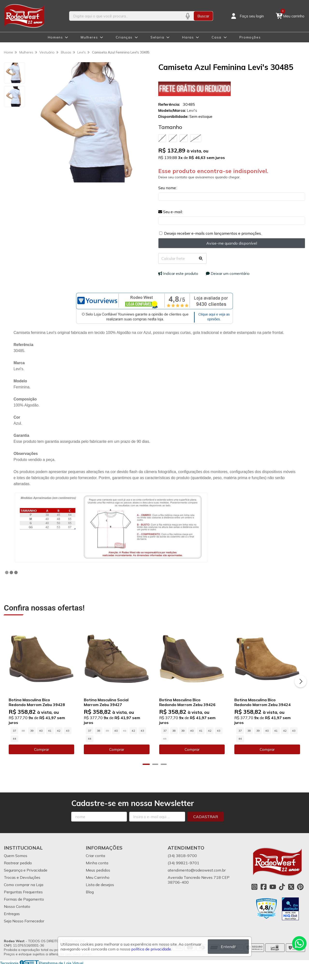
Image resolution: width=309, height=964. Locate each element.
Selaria (157, 37)
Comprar (41, 748)
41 (49, 730)
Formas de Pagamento (24, 898)
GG (196, 138)
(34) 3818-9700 (182, 855)
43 (67, 730)
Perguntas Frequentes (23, 891)
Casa (216, 37)
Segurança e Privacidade (25, 869)
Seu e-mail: (170, 211)
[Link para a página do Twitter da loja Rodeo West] (291, 886)
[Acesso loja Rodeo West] (247, 16)
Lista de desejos (100, 884)
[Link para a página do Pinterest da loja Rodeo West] (300, 886)
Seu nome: (167, 187)
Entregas (12, 913)
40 (41, 730)
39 (32, 730)
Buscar (203, 16)
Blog (90, 891)
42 (58, 730)
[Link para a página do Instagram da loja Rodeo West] (254, 886)
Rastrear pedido (18, 862)
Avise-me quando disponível (231, 243)
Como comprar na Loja (23, 884)
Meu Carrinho (97, 876)
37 (14, 730)
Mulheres (89, 37)
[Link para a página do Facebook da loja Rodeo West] (263, 886)
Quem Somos (15, 855)
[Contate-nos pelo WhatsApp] (299, 943)
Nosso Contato (17, 906)
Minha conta (97, 862)
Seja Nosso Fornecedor (24, 920)
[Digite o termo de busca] (125, 16)
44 (14, 738)
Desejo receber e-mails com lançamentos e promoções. (213, 233)
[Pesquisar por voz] (187, 16)
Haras (188, 37)
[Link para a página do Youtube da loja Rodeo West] (272, 886)
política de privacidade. (151, 949)
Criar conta (95, 855)
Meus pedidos (98, 869)
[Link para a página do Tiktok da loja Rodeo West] (282, 886)
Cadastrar (205, 816)
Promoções (250, 37)
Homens (55, 37)
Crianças (124, 37)
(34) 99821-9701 (183, 862)
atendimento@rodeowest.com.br (197, 869)
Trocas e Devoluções (22, 876)
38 (98, 730)
